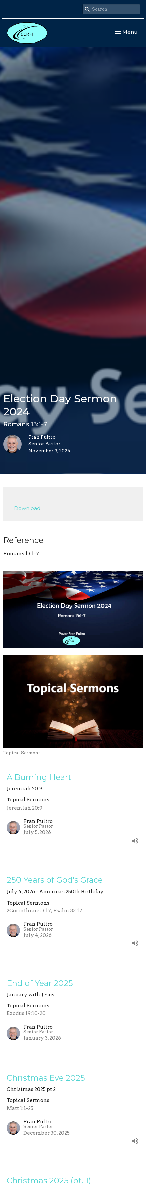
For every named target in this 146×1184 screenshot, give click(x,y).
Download (27, 508)
